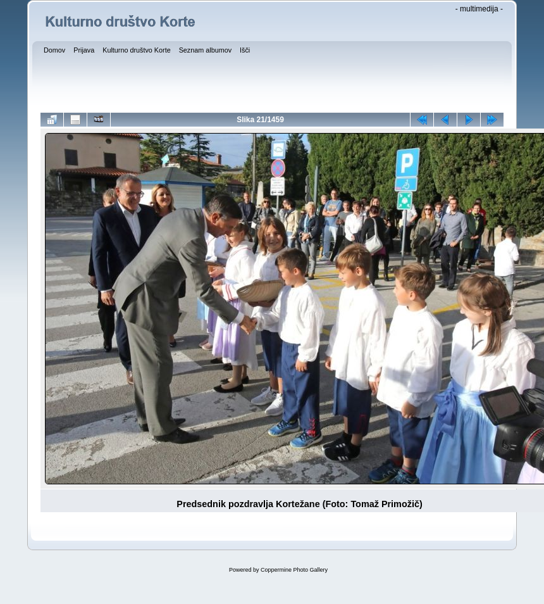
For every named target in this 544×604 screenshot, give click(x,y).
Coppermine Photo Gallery (294, 570)
